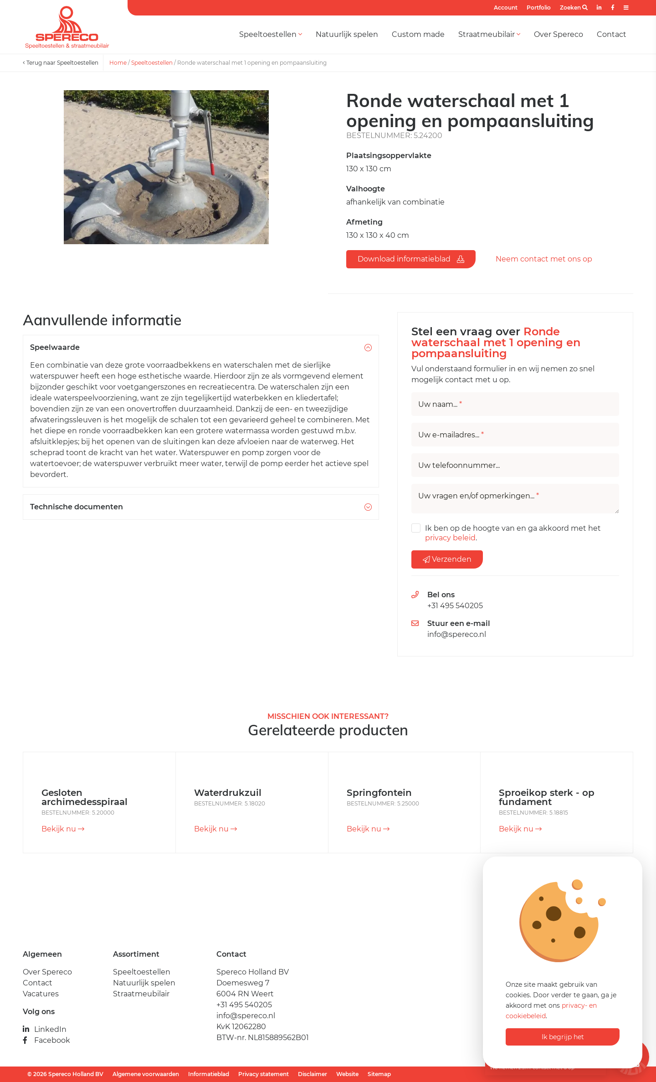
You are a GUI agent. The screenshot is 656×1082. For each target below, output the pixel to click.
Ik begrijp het (563, 1037)
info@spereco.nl (456, 634)
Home (118, 62)
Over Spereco (558, 34)
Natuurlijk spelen (347, 34)
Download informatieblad (411, 259)
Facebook (46, 1040)
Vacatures (41, 994)
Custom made (418, 34)
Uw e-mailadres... (451, 435)
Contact (611, 34)
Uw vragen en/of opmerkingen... (478, 496)
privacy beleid (450, 537)
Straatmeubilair (489, 34)
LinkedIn (45, 1029)
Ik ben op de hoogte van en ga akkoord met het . (513, 533)
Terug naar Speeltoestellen (60, 62)
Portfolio (539, 7)
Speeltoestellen (270, 34)
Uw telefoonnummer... (459, 465)
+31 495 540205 (455, 605)
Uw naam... (440, 404)
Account (506, 7)
